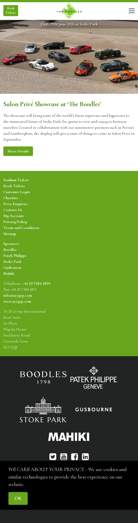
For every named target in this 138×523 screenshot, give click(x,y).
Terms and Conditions (21, 227)
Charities (10, 197)
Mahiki (8, 273)
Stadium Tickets (16, 179)
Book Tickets (14, 185)
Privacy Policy (15, 221)
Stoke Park (12, 261)
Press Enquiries (15, 203)
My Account (13, 215)
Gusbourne (12, 267)
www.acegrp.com (17, 301)
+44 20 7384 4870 (36, 283)
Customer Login (16, 191)
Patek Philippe (14, 255)
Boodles (9, 249)
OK (18, 498)
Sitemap (9, 233)
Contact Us (12, 209)
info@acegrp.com (17, 295)
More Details (18, 151)
